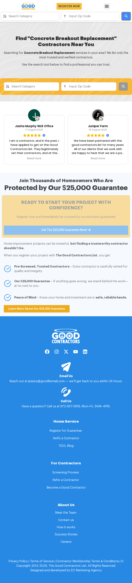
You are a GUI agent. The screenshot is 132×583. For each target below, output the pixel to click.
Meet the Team (66, 512)
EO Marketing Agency (86, 570)
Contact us (66, 520)
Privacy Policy (18, 561)
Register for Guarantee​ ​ (66, 430)
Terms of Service (42, 561)
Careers (66, 541)
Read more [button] (34, 158)
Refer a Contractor (66, 480)
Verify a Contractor (66, 438)
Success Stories (66, 534)
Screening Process (66, 472)
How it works (66, 527)
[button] (107, 6)
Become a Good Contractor (66, 487)
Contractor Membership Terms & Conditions (87, 561)
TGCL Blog (66, 445)
